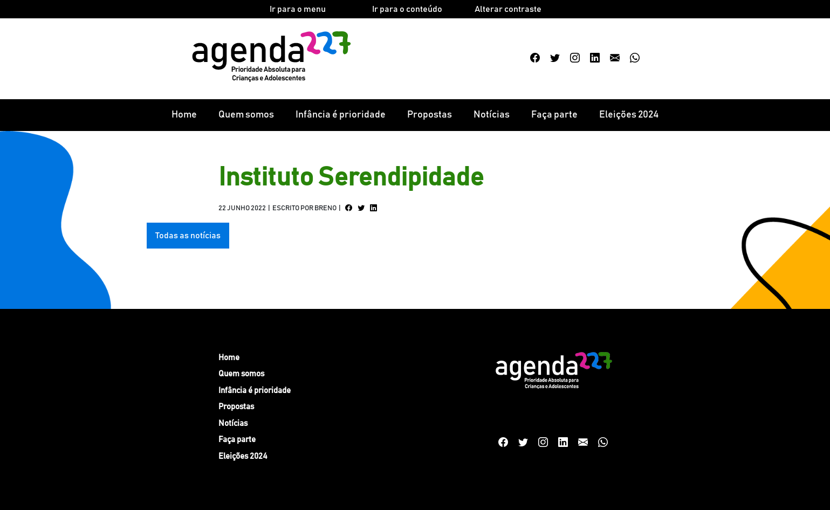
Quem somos (246, 115)
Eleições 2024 (628, 115)
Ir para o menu (298, 9)
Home (184, 115)
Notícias (492, 115)
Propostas (429, 115)
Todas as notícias (188, 235)
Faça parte (554, 115)
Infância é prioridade (341, 115)
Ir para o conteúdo (407, 9)
